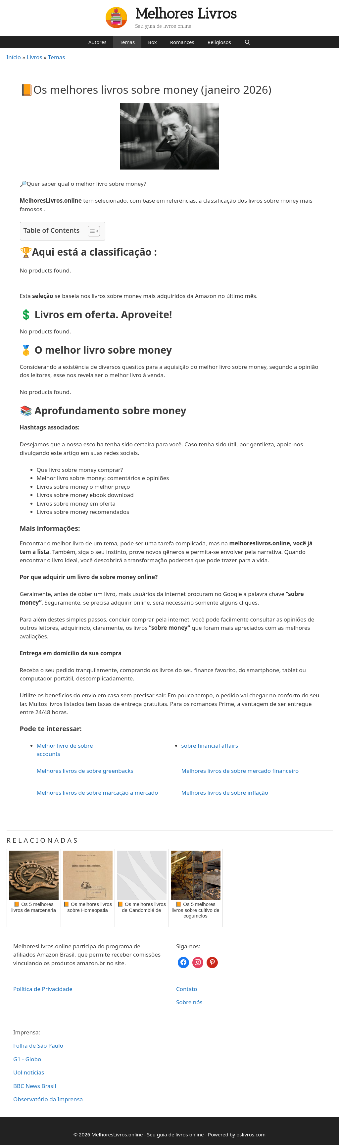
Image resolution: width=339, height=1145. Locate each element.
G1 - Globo (27, 1059)
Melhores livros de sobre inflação (224, 792)
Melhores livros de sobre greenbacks (85, 770)
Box (152, 42)
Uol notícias (28, 1072)
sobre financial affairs (209, 745)
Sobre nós (189, 1002)
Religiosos (219, 42)
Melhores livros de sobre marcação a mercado (97, 792)
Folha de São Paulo (38, 1045)
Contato (186, 989)
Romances (182, 42)
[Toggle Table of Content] (90, 231)
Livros (34, 57)
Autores (97, 42)
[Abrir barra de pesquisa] (247, 42)
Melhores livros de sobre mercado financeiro (240, 770)
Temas (127, 42)
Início (14, 57)
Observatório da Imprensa (48, 1099)
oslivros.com (251, 1134)
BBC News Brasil (34, 1086)
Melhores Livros (186, 13)
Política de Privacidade (43, 989)
